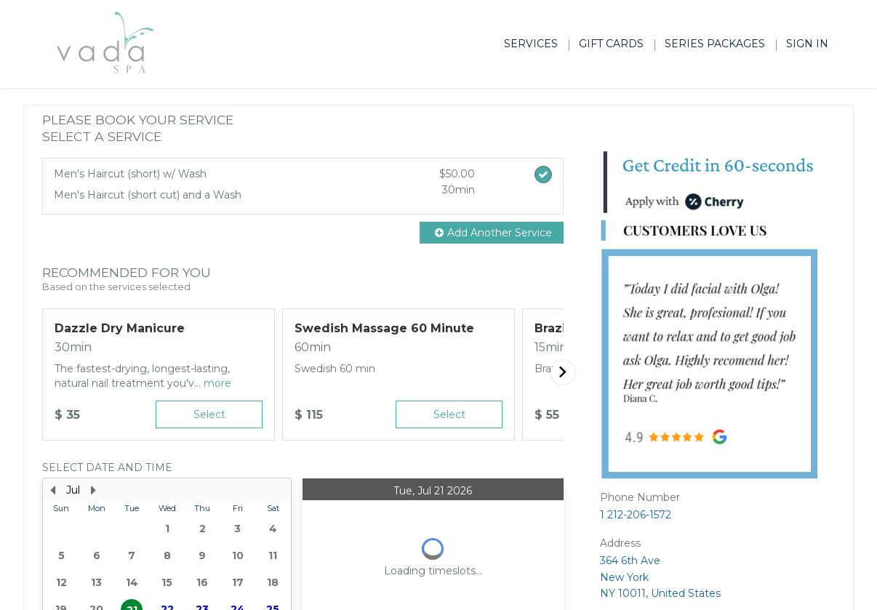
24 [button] (238, 412)
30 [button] (202, 439)
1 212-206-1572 (635, 514)
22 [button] (167, 412)
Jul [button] (73, 293)
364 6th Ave (660, 577)
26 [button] (61, 439)
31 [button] (237, 439)
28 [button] (132, 439)
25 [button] (272, 412)
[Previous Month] (52, 293)
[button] (492, 233)
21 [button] (132, 413)
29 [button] (167, 439)
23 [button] (202, 412)
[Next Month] (93, 293)
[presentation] (167, 370)
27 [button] (96, 439)
